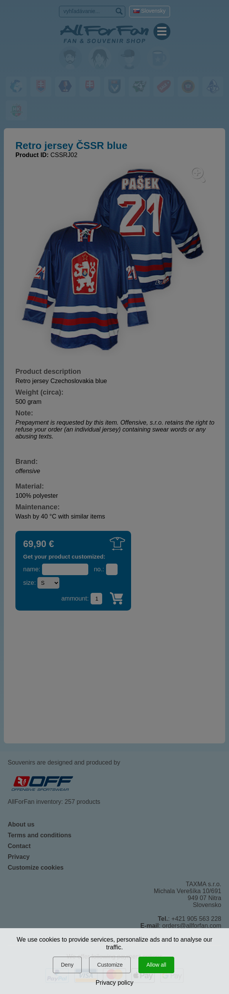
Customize (110, 965)
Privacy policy (114, 982)
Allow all (156, 965)
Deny (67, 965)
